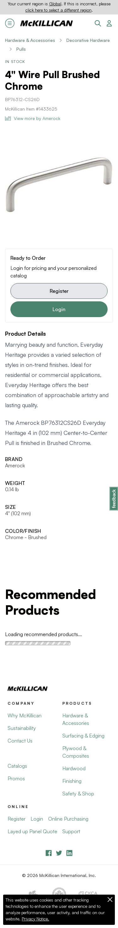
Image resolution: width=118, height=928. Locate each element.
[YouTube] (59, 853)
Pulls (21, 49)
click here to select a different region (58, 10)
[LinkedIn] (69, 853)
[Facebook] (49, 853)
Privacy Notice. (35, 918)
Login (59, 309)
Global (55, 3)
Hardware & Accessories (30, 40)
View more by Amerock (32, 118)
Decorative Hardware (88, 40)
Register (59, 291)
